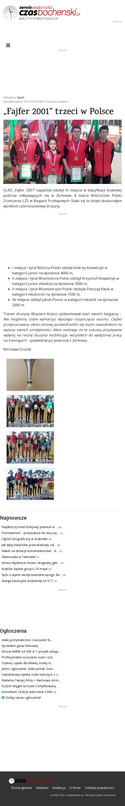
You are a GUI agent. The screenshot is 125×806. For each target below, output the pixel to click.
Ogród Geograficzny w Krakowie (25, 539)
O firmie (75, 788)
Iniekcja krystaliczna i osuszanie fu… (27, 640)
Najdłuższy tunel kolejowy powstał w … (30, 527)
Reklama (42, 788)
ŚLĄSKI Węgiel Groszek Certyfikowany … (30, 686)
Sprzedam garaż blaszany (20, 646)
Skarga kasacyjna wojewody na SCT (28, 581)
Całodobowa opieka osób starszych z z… (31, 674)
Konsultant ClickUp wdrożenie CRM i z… (30, 692)
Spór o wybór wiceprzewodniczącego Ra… (32, 575)
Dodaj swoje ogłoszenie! (21, 697)
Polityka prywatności (99, 788)
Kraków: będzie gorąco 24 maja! (25, 569)
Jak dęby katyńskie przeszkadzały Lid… (29, 545)
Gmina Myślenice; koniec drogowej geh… (31, 563)
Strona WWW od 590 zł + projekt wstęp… (31, 651)
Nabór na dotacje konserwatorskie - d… (30, 551)
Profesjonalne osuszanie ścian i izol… (28, 657)
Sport (20, 97)
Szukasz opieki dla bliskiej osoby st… (27, 663)
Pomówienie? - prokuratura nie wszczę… (31, 533)
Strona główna (21, 788)
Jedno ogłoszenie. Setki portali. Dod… (28, 669)
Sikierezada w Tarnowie (19, 557)
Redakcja (58, 788)
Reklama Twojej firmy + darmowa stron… (31, 680)
